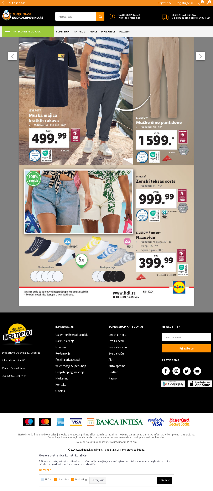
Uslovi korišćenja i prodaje (71, 371)
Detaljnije (45, 470)
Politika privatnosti (67, 396)
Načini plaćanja (64, 377)
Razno (113, 415)
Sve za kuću (116, 390)
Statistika (63, 479)
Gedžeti (114, 408)
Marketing (61, 415)
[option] (106, 192)
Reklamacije (63, 390)
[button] (79, 16)
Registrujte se (185, 3)
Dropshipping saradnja (69, 408)
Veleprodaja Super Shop (70, 402)
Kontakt (60, 421)
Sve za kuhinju (118, 384)
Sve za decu (116, 377)
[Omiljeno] (200, 3)
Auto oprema (117, 402)
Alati (111, 396)
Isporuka (61, 384)
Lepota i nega (117, 371)
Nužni (48, 479)
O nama (60, 427)
